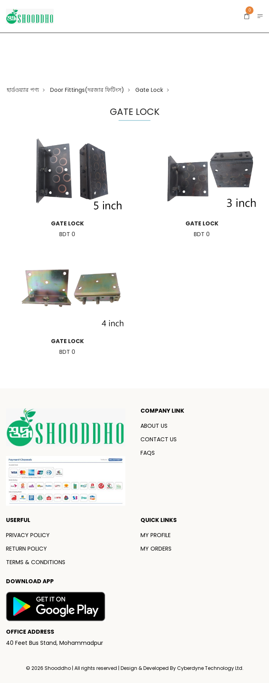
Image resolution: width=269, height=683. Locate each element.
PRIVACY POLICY (28, 535)
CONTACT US (158, 439)
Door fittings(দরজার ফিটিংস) (87, 90)
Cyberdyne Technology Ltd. (210, 668)
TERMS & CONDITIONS (35, 562)
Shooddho (58, 668)
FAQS (147, 453)
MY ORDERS (156, 549)
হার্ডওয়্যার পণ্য (23, 90)
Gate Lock (149, 90)
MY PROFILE (155, 535)
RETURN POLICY (26, 549)
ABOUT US (154, 426)
